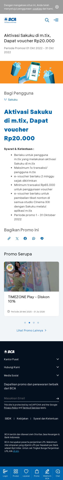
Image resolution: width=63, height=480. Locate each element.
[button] (25, 322)
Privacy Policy (11, 407)
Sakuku (10, 99)
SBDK (8, 418)
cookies (37, 8)
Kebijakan (22, 418)
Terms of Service (31, 407)
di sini (16, 451)
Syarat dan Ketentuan (45, 418)
